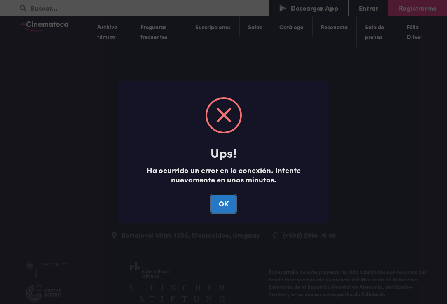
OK (224, 204)
